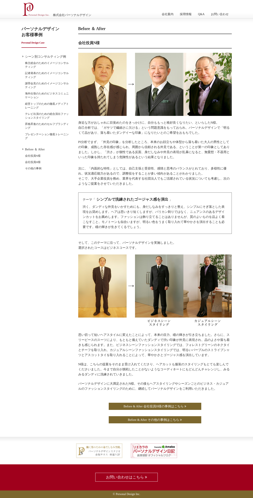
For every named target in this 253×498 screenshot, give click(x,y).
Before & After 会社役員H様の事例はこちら (154, 406)
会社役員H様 (33, 162)
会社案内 (168, 14)
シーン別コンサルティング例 (45, 56)
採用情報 (186, 14)
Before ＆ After (35, 149)
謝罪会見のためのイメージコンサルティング (47, 85)
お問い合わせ (220, 14)
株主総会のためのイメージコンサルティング (47, 64)
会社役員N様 (33, 155)
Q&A (201, 14)
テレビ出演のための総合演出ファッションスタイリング (47, 115)
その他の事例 (33, 168)
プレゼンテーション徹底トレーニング (47, 136)
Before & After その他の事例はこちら (155, 419)
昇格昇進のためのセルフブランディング (47, 125)
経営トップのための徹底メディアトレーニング (47, 105)
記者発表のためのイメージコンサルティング (47, 75)
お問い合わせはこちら (126, 477)
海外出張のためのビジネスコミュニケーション (47, 95)
